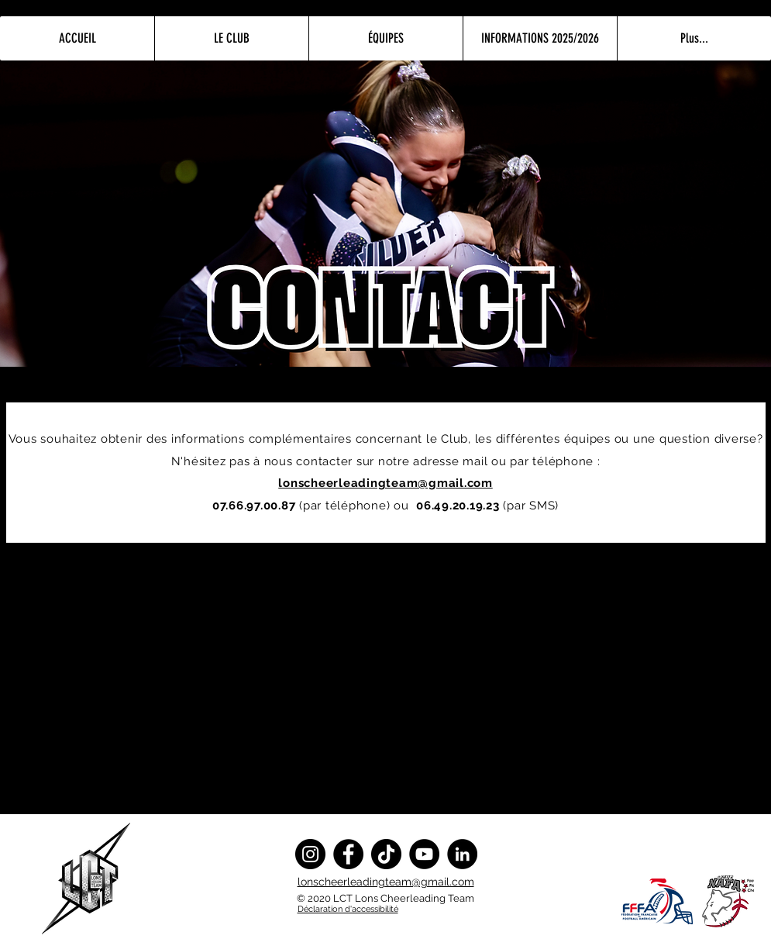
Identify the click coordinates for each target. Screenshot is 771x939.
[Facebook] (348, 854)
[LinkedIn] (462, 854)
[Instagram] (310, 854)
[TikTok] (386, 854)
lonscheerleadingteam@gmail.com (386, 881)
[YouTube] (424, 854)
